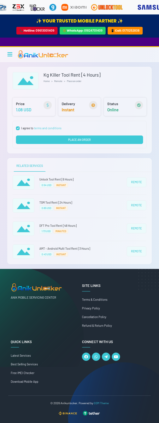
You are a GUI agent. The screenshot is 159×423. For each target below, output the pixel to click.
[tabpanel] (79, 218)
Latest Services (21, 355)
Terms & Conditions (94, 299)
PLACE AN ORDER (79, 139)
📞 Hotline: (36, 31)
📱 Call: (125, 31)
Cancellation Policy (94, 317)
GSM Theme (101, 403)
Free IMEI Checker (22, 373)
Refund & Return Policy (97, 325)
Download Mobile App (24, 381)
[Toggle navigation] (9, 54)
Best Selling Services (24, 364)
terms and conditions (47, 128)
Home (46, 81)
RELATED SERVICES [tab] (29, 166)
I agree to (41, 128)
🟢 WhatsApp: (83, 31)
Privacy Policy (91, 308)
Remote (58, 81)
